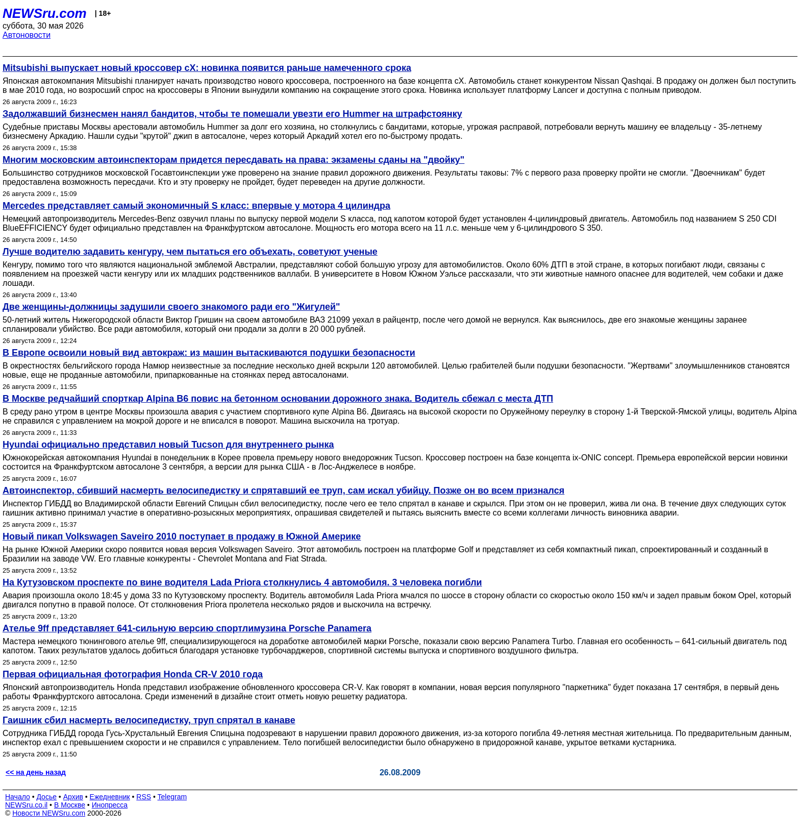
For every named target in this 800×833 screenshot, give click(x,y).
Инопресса (110, 805)
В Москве (69, 805)
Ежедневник (110, 797)
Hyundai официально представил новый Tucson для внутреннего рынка (168, 444)
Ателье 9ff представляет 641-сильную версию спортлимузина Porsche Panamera (187, 628)
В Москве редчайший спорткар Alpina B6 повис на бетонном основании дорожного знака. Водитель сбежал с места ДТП (278, 399)
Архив (73, 797)
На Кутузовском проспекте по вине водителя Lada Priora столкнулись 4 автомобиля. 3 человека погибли (242, 582)
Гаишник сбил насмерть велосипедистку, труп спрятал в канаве (149, 720)
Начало (17, 797)
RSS (143, 797)
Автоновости (27, 35)
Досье (46, 797)
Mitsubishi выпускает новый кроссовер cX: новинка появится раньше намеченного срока (207, 68)
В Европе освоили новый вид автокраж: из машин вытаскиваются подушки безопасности (209, 353)
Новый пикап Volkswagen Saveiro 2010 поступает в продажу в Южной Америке (182, 536)
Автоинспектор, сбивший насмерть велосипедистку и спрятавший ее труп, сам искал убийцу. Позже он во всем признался (283, 490)
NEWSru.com (45, 13)
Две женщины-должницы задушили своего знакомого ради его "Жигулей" (171, 307)
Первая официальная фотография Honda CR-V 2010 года (133, 674)
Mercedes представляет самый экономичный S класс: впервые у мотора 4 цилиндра (196, 206)
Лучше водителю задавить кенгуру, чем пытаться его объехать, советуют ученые (190, 252)
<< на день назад (36, 772)
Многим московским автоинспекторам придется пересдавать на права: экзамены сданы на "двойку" (233, 160)
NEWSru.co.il (26, 805)
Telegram (172, 797)
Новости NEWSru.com (48, 813)
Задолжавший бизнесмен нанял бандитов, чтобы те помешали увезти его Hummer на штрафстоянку (232, 114)
